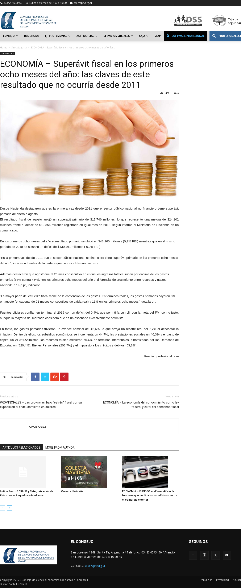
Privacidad (222, 580)
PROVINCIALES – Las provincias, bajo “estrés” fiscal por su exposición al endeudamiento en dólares (41, 405)
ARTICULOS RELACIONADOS (21, 447)
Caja (143, 36)
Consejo (10, 36)
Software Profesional (185, 36)
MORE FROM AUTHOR (60, 447)
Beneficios (31, 36)
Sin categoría (19, 47)
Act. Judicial (86, 36)
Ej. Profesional (57, 36)
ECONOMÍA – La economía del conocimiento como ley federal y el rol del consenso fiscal (141, 405)
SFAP (157, 36)
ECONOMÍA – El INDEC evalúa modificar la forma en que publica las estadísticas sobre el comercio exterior (149, 495)
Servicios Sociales (118, 36)
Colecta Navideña (72, 491)
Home (3, 47)
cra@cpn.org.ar (83, 3)
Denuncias (206, 580)
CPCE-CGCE (37, 426)
